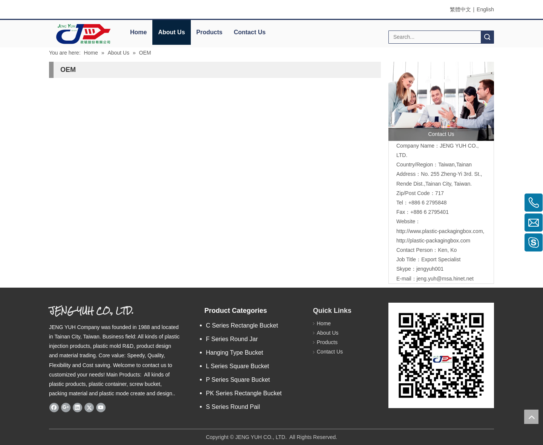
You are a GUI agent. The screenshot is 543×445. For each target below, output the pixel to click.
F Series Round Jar (232, 339)
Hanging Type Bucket (234, 352)
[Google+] (66, 407)
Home (138, 32)
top (531, 417)
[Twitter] (89, 407)
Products (209, 32)
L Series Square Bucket (237, 366)
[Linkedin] (77, 407)
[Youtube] (101, 407)
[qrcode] (441, 355)
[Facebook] (54, 407)
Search (487, 37)
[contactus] (441, 101)
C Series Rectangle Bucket (242, 325)
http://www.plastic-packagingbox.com (439, 231)
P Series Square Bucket (238, 379)
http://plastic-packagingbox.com (433, 241)
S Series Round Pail (233, 407)
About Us (171, 32)
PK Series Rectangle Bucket (244, 393)
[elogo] (83, 34)
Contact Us (249, 32)
